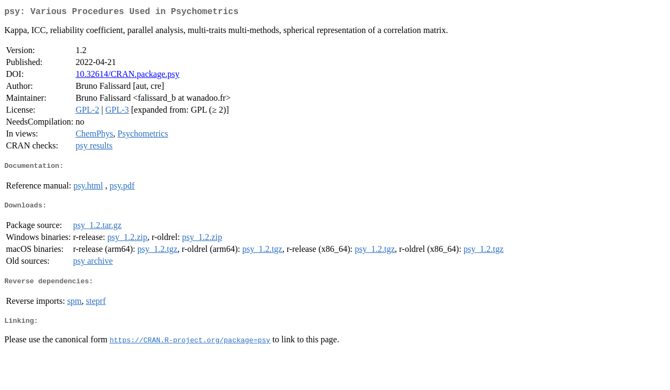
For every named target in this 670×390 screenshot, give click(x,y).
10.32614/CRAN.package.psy (127, 76)
